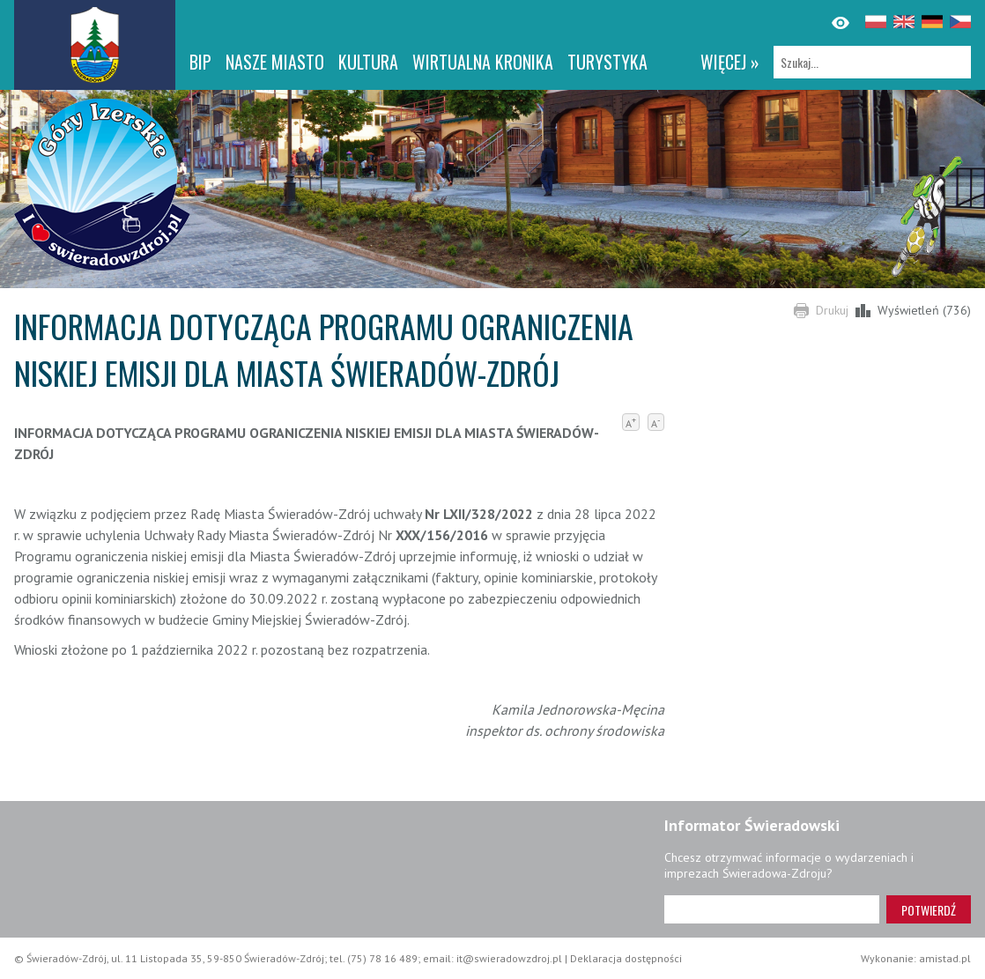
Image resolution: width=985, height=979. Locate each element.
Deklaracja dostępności (626, 958)
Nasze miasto (275, 61)
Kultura (368, 61)
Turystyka (607, 61)
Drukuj (832, 310)
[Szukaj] (872, 62)
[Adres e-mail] (771, 909)
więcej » (729, 61)
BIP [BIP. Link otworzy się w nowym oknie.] (200, 61)
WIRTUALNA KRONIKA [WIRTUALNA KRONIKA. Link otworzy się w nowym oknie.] (482, 61)
